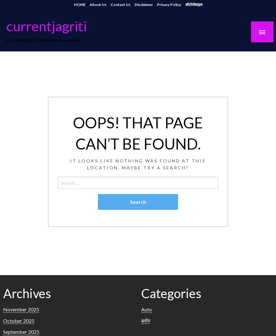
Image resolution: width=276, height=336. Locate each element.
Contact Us (120, 4)
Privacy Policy (169, 4)
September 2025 (21, 332)
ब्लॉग (145, 321)
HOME (80, 4)
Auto (146, 309)
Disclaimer (144, 4)
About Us (98, 4)
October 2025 (18, 321)
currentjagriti (46, 26)
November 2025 (21, 309)
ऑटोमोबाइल (193, 4)
